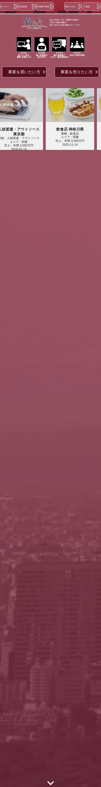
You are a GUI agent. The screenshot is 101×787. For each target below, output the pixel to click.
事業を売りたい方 (77, 72)
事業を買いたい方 (24, 72)
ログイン (4, 6)
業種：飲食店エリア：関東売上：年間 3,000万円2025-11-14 (72, 136)
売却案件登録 (42, 6)
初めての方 (70, 6)
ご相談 (86, 6)
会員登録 (22, 6)
